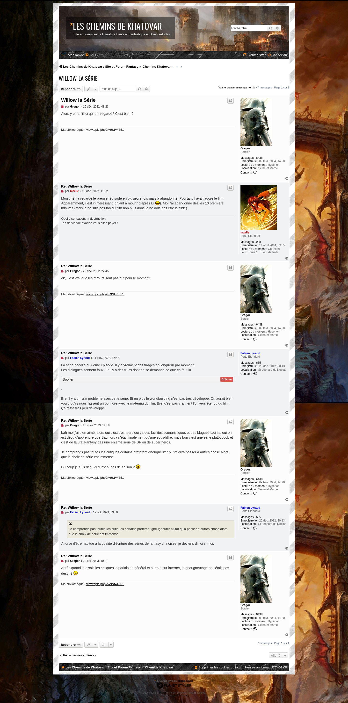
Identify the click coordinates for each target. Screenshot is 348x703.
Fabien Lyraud (250, 353)
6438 (259, 157)
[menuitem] (90, 54)
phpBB (163, 692)
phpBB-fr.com (180, 695)
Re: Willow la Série (76, 186)
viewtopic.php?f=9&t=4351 (105, 129)
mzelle (244, 232)
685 (258, 362)
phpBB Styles (185, 681)
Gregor (245, 148)
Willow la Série (78, 78)
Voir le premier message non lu (236, 87)
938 (258, 242)
